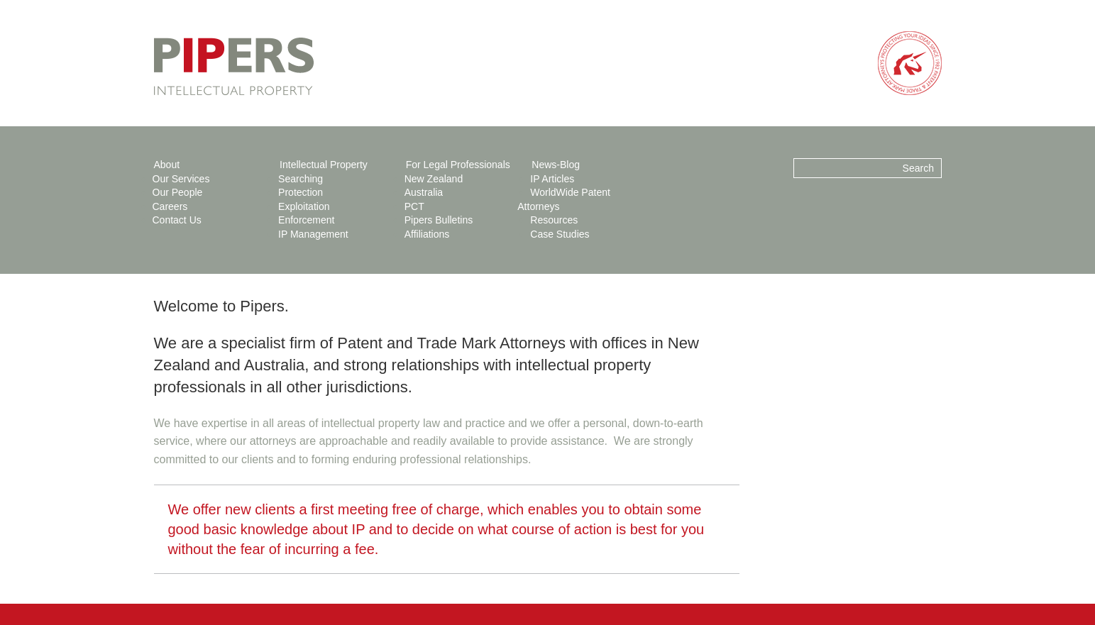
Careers (170, 206)
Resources (554, 220)
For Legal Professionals (458, 164)
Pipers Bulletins (439, 220)
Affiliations (427, 234)
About (167, 164)
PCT (414, 206)
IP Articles (552, 178)
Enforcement (306, 220)
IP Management (313, 234)
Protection (300, 192)
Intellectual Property (324, 164)
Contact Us (177, 220)
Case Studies (559, 234)
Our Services (181, 178)
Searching (300, 178)
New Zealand (434, 178)
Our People (178, 192)
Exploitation (303, 206)
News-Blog (556, 164)
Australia (424, 192)
